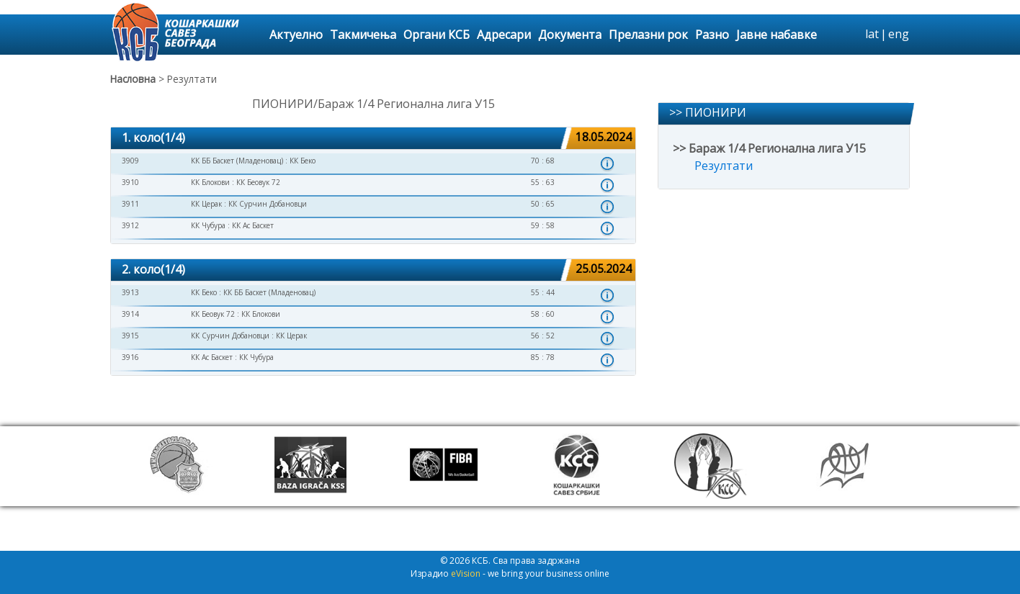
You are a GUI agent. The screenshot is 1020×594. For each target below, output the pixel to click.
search (852, 34)
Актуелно (296, 34)
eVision (466, 573)
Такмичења (363, 34)
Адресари (504, 34)
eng (898, 34)
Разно (712, 34)
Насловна (133, 79)
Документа (569, 34)
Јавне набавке (776, 34)
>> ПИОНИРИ (707, 112)
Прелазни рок (648, 34)
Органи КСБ (436, 34)
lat (872, 34)
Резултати (723, 166)
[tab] (373, 138)
